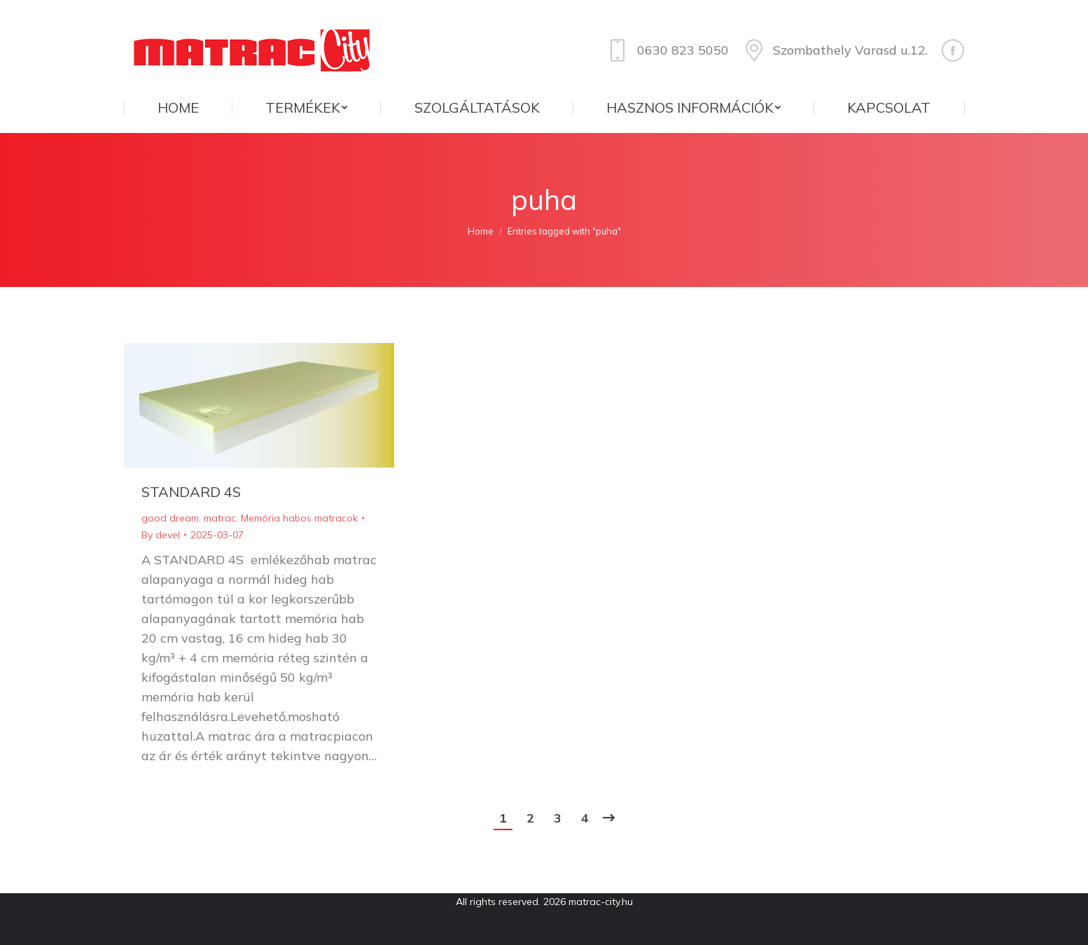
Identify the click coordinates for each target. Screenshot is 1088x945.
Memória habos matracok (299, 518)
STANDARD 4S (191, 491)
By (160, 534)
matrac (220, 518)
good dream (170, 518)
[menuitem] (178, 108)
